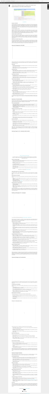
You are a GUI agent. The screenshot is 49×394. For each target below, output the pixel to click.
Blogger (26, 393)
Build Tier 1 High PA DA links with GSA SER (24, 155)
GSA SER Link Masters (27, 388)
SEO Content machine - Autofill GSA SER (27, 217)
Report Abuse (28, 393)
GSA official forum (34, 379)
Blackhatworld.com (29, 379)
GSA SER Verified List (28, 169)
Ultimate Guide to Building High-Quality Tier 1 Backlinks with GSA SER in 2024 (24, 5)
